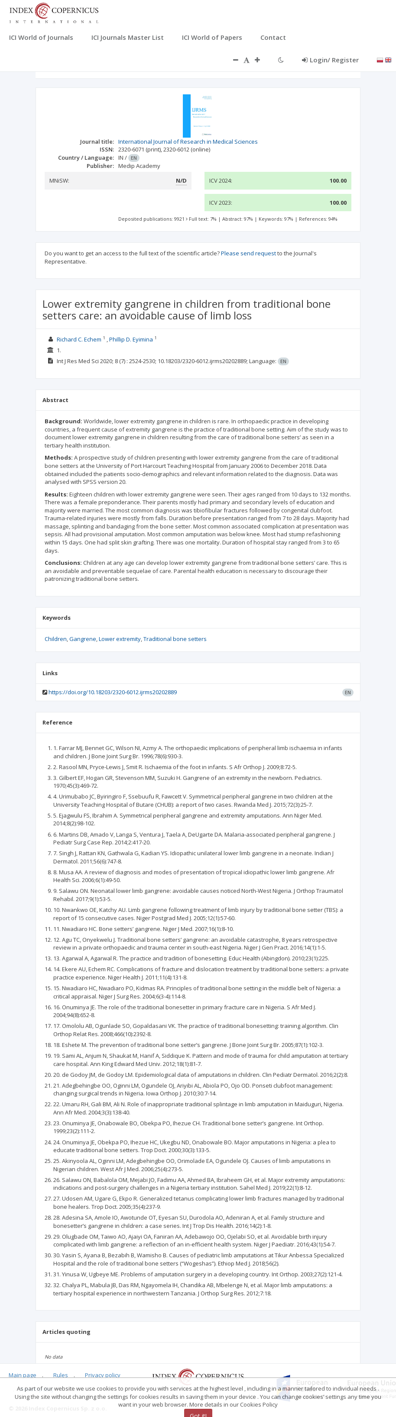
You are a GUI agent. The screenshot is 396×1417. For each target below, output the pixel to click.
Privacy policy (102, 1375)
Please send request (248, 253)
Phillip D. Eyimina (131, 339)
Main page (22, 1375)
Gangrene (82, 639)
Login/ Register (330, 59)
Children (56, 639)
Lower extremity (120, 639)
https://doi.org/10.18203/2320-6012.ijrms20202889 (113, 692)
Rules (60, 1375)
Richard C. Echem (79, 339)
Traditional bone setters (175, 639)
